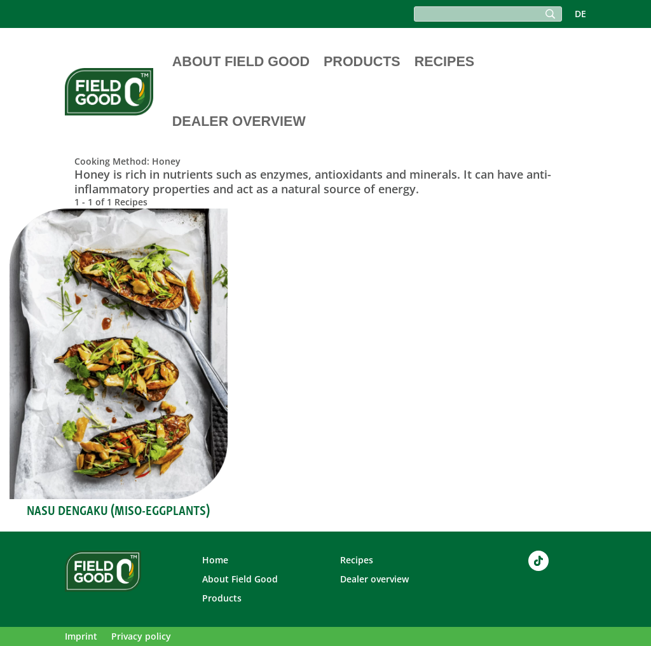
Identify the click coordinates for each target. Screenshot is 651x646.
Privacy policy (141, 637)
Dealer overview (239, 121)
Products (362, 61)
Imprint (81, 637)
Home (215, 561)
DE (580, 15)
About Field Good (241, 61)
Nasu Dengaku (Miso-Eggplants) (118, 508)
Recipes (444, 61)
